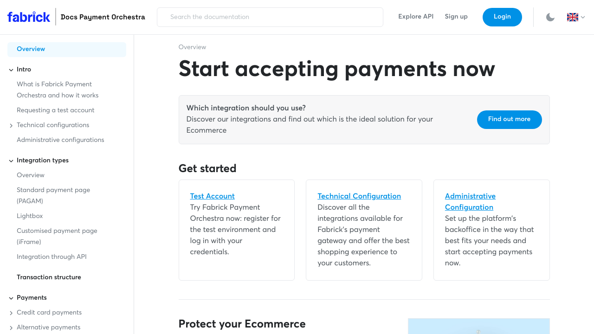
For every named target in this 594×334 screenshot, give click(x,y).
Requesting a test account (56, 111)
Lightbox (30, 216)
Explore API (415, 17)
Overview (31, 49)
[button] (577, 17)
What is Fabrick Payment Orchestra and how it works (57, 90)
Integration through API (52, 257)
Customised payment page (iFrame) (57, 237)
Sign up (456, 17)
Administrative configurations (60, 140)
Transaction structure (49, 278)
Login (502, 17)
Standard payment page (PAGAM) (53, 196)
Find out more (509, 119)
